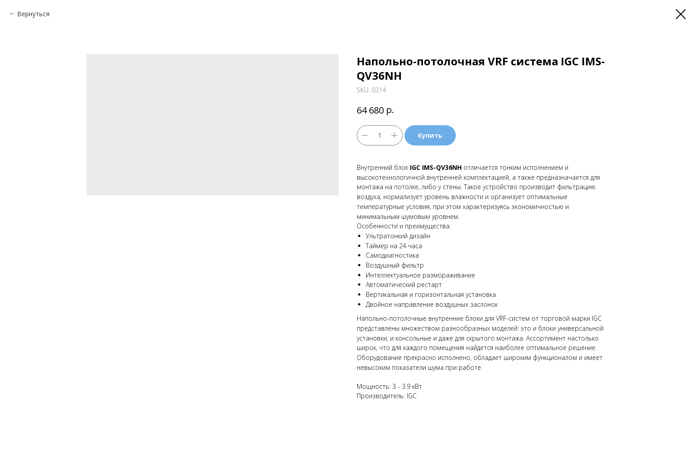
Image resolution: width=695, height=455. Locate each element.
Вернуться (33, 13)
